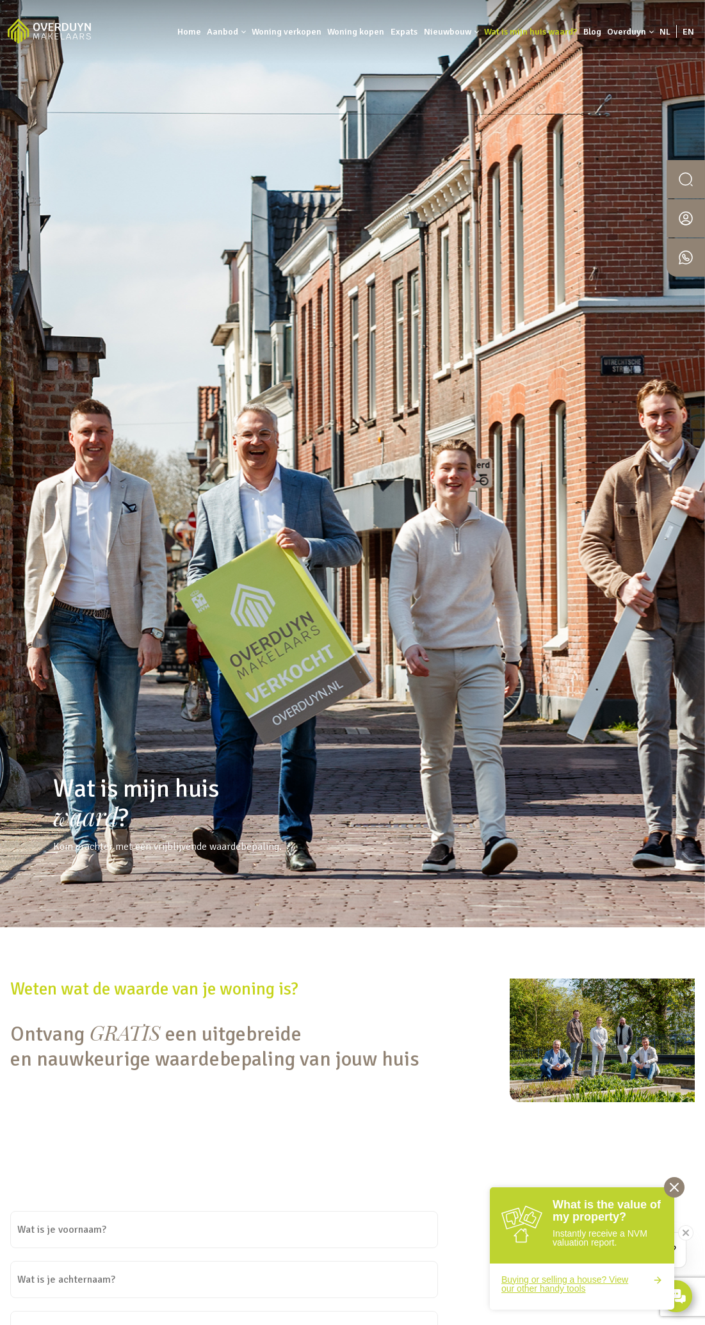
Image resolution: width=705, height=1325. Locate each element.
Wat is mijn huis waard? (530, 31)
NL (665, 31)
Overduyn (626, 31)
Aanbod (222, 31)
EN (688, 31)
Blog (592, 31)
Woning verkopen (286, 31)
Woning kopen (355, 31)
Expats (404, 31)
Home (189, 31)
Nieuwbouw (447, 31)
